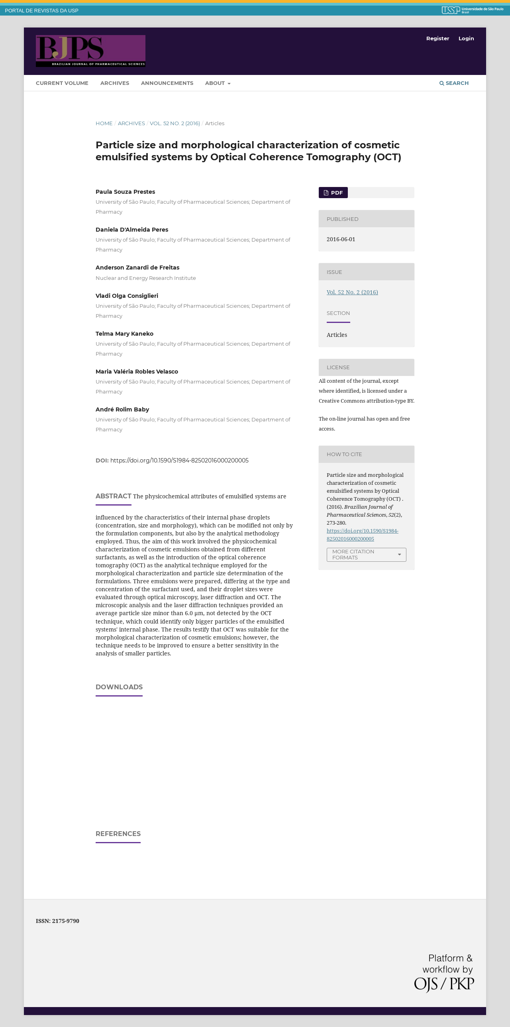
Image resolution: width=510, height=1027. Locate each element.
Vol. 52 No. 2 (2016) (175, 123)
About (215, 83)
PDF (336, 192)
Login (466, 38)
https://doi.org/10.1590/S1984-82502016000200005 (179, 460)
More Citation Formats (353, 554)
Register (437, 38)
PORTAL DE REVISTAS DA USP (41, 11)
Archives (114, 83)
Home (104, 123)
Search (454, 83)
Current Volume (62, 83)
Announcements (167, 83)
